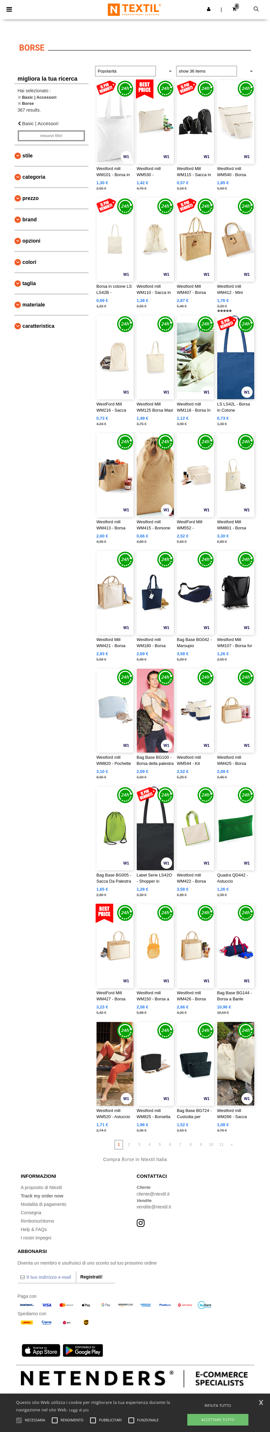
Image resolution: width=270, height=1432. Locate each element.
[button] (208, 9)
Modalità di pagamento (44, 1204)
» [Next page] (232, 1144)
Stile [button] (28, 155)
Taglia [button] (29, 283)
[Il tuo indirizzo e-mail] (47, 1277)
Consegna (31, 1212)
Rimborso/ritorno (37, 1221)
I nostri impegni (36, 1237)
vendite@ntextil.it (154, 1206)
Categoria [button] (34, 177)
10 (211, 1144)
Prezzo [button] (31, 198)
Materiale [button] (34, 304)
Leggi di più (79, 1409)
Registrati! (91, 1276)
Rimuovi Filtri (51, 136)
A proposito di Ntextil (41, 1187)
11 (221, 1144)
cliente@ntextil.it (153, 1194)
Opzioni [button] (32, 241)
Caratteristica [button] (39, 326)
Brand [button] (30, 219)
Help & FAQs (34, 1229)
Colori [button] (30, 262)
